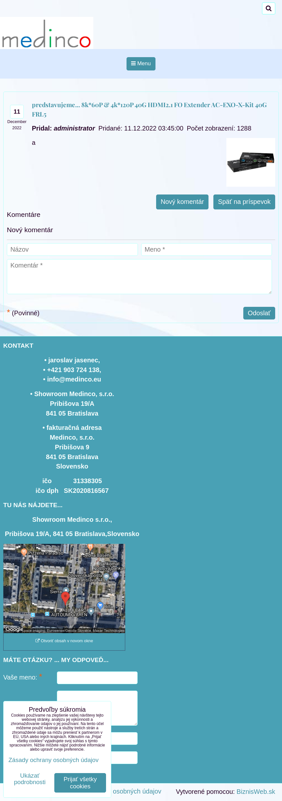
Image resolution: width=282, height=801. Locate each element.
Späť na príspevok (244, 201)
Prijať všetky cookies (80, 783)
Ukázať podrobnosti (30, 778)
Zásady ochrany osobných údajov (113, 791)
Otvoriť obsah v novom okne (64, 640)
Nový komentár (182, 201)
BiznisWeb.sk (255, 791)
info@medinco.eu (74, 379)
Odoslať (259, 313)
